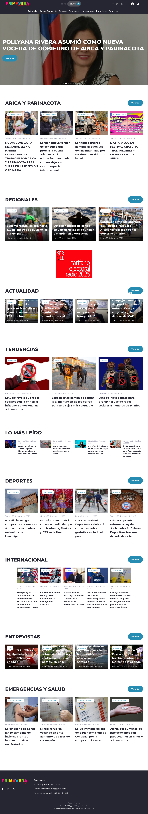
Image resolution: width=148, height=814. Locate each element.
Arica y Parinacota (48, 11)
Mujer (10, 648)
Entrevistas (101, 11)
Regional (63, 11)
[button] (63, 83)
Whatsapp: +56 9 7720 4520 (47, 784)
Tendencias (74, 11)
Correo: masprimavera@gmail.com (50, 789)
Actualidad (33, 11)
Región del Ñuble (61, 211)
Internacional (88, 11)
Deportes (113, 11)
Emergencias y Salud (15, 700)
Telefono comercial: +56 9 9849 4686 (51, 793)
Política (45, 302)
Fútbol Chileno (13, 492)
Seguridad (82, 302)
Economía (11, 302)
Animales (58, 360)
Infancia (104, 360)
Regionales (105, 211)
